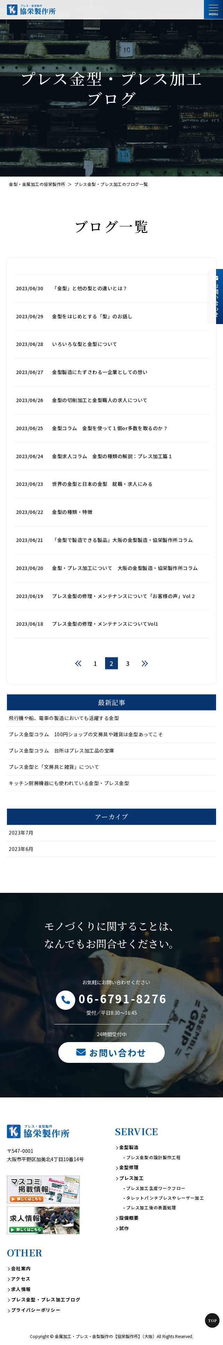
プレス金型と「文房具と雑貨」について (54, 797)
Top (212, 1320)
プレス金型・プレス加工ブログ (45, 1299)
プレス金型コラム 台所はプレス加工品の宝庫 (61, 781)
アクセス (21, 1278)
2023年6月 (21, 879)
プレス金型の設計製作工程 (153, 1157)
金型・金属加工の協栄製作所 (37, 184)
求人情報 (21, 1289)
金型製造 (129, 1147)
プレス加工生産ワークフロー (156, 1188)
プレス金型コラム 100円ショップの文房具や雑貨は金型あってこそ (86, 764)
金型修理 (129, 1167)
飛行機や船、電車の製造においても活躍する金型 (64, 748)
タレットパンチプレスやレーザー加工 (165, 1198)
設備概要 (129, 1217)
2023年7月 (21, 863)
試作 (124, 1228)
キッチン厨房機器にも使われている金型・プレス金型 (69, 813)
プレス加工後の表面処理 (151, 1207)
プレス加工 (131, 1178)
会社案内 (21, 1268)
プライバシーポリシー (36, 1310)
